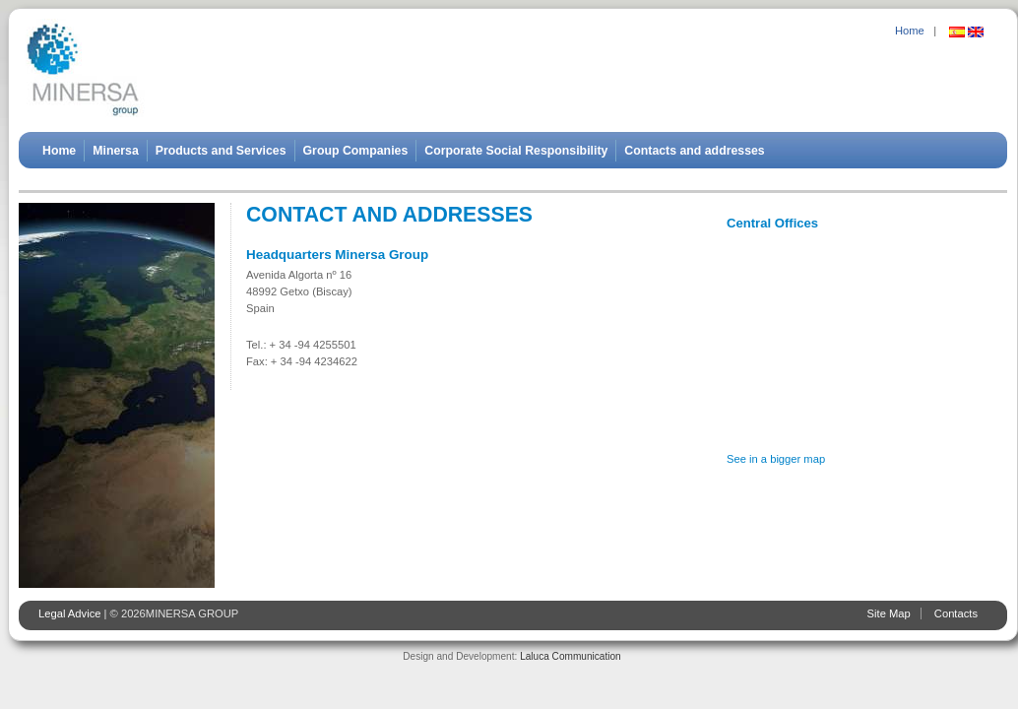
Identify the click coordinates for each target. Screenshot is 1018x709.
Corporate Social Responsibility (515, 151)
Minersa (116, 151)
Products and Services (221, 151)
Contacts (956, 613)
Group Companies (356, 151)
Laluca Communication (570, 656)
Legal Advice (69, 613)
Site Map (889, 613)
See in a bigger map (776, 459)
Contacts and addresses (694, 151)
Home (909, 30)
